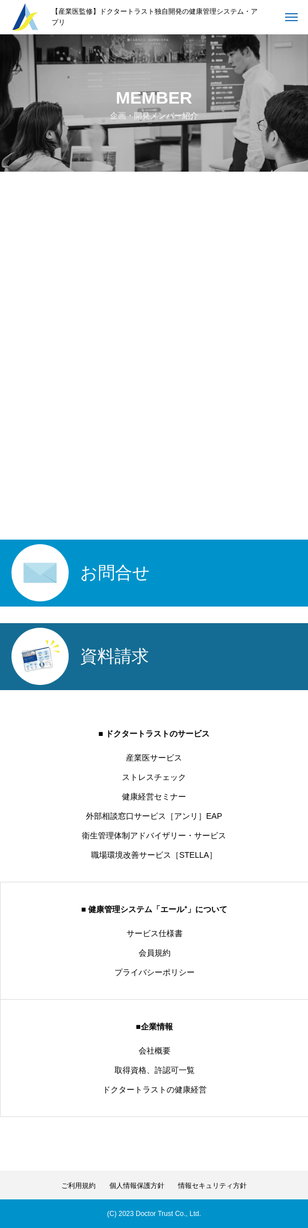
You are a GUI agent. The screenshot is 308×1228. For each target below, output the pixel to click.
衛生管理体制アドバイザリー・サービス (154, 835)
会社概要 (155, 1051)
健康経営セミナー (154, 797)
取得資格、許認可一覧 (154, 1070)
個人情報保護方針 (136, 1186)
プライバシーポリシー (154, 972)
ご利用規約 (78, 1186)
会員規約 (155, 953)
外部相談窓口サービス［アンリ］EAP (154, 816)
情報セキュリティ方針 (212, 1186)
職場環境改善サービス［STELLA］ (154, 855)
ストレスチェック (154, 777)
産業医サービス (154, 758)
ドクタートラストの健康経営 (154, 1090)
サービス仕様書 (155, 933)
